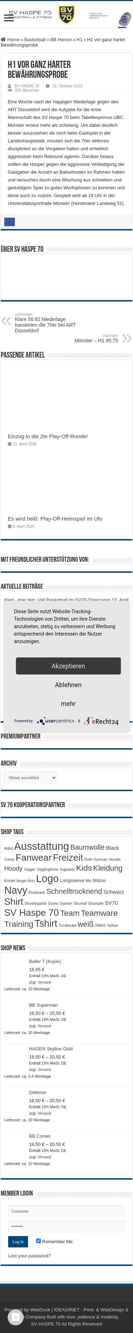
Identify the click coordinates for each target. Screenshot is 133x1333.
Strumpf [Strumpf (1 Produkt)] (80, 903)
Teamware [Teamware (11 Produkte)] (99, 913)
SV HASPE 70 (26, 86)
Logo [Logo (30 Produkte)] (47, 878)
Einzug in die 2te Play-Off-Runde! (48, 436)
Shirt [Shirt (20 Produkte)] (13, 901)
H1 (80, 39)
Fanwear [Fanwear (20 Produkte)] (34, 857)
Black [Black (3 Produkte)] (112, 848)
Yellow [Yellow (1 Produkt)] (112, 925)
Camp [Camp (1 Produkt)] (9, 859)
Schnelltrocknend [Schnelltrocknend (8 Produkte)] (74, 891)
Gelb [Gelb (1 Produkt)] (88, 859)
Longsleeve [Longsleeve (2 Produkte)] (72, 880)
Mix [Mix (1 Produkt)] (88, 880)
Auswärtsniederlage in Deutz (33, 689)
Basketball (34, 39)
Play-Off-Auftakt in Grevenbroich (37, 650)
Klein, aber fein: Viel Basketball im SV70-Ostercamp (57, 600)
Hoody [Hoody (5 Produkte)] (13, 868)
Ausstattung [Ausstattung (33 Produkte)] (41, 846)
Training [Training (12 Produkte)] (18, 924)
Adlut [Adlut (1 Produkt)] (8, 848)
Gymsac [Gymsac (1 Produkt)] (100, 859)
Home (10, 39)
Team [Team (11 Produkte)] (69, 913)
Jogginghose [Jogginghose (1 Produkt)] (47, 869)
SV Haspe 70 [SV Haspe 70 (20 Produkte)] (31, 912)
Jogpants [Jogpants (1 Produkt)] (67, 869)
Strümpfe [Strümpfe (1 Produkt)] (95, 903)
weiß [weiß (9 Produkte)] (86, 924)
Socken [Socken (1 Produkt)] (66, 903)
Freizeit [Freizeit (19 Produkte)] (68, 858)
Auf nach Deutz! (20, 711)
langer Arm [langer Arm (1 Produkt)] (25, 880)
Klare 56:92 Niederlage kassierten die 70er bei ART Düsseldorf (51, 322)
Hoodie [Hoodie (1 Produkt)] (115, 859)
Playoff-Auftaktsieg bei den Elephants (42, 639)
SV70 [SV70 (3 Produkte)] (111, 903)
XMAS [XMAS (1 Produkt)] (100, 925)
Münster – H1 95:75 (81, 338)
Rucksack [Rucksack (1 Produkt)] (37, 892)
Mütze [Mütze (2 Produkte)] (99, 880)
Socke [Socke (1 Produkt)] (53, 903)
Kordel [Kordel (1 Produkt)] (9, 880)
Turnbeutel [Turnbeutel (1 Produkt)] (68, 925)
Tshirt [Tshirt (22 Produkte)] (46, 923)
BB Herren (61, 39)
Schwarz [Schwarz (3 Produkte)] (113, 892)
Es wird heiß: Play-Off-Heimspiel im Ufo (55, 519)
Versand (44, 982)
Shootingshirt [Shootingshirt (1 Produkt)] (35, 903)
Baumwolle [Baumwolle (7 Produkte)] (87, 847)
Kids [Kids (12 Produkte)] (84, 867)
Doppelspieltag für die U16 (31, 700)
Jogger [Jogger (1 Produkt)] (29, 869)
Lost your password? (29, 1255)
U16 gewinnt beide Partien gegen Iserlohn (47, 678)
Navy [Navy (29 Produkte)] (15, 890)
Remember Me (54, 1241)
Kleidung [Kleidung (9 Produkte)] (108, 868)
